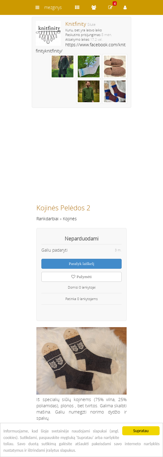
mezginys (53, 7)
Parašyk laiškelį (81, 264)
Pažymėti (81, 277)
